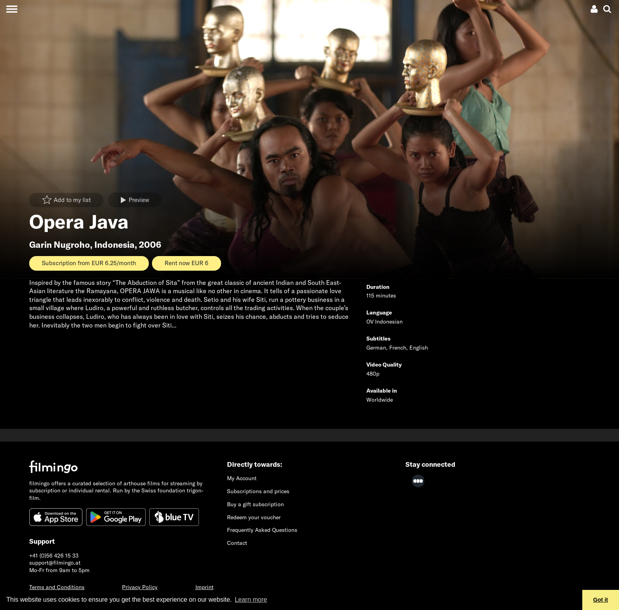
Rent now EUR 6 (186, 263)
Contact (237, 542)
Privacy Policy (140, 587)
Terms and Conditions (56, 587)
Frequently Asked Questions (262, 529)
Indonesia (114, 244)
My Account (242, 478)
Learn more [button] (251, 599)
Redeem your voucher (254, 517)
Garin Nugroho (59, 244)
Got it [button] (600, 600)
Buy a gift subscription (255, 504)
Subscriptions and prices (258, 491)
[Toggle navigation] (11, 9)
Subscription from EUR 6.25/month (89, 263)
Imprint (204, 587)
